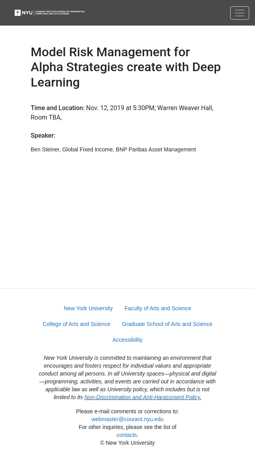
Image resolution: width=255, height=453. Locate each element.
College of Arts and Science (76, 324)
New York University (88, 308)
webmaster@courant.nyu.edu (127, 419)
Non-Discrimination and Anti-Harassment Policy (142, 397)
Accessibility (127, 340)
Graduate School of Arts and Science (167, 324)
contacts (126, 435)
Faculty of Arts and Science (157, 308)
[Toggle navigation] (239, 13)
